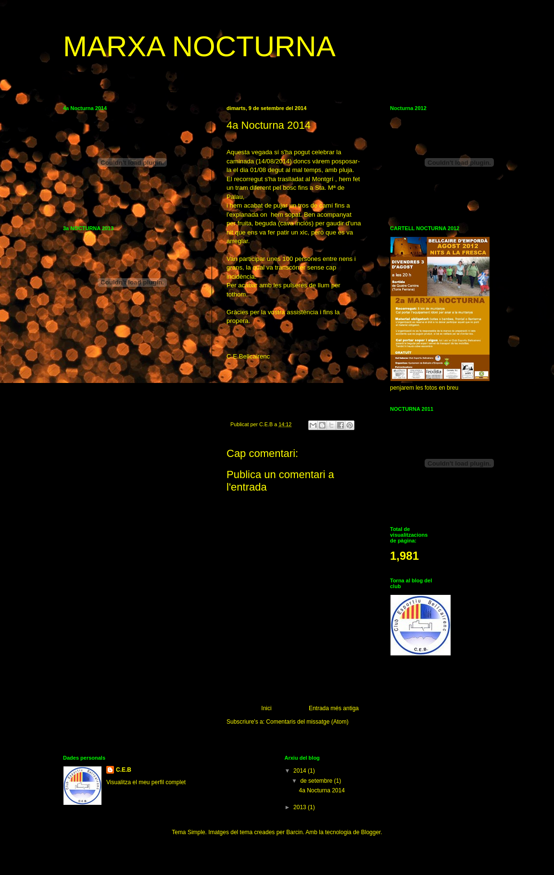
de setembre (317, 780)
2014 (300, 770)
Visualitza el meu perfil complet (146, 782)
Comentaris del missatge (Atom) (307, 721)
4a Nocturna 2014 (321, 790)
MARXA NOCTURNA (199, 46)
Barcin (294, 832)
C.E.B (123, 769)
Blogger (371, 832)
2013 (300, 807)
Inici (266, 708)
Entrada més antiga (334, 708)
